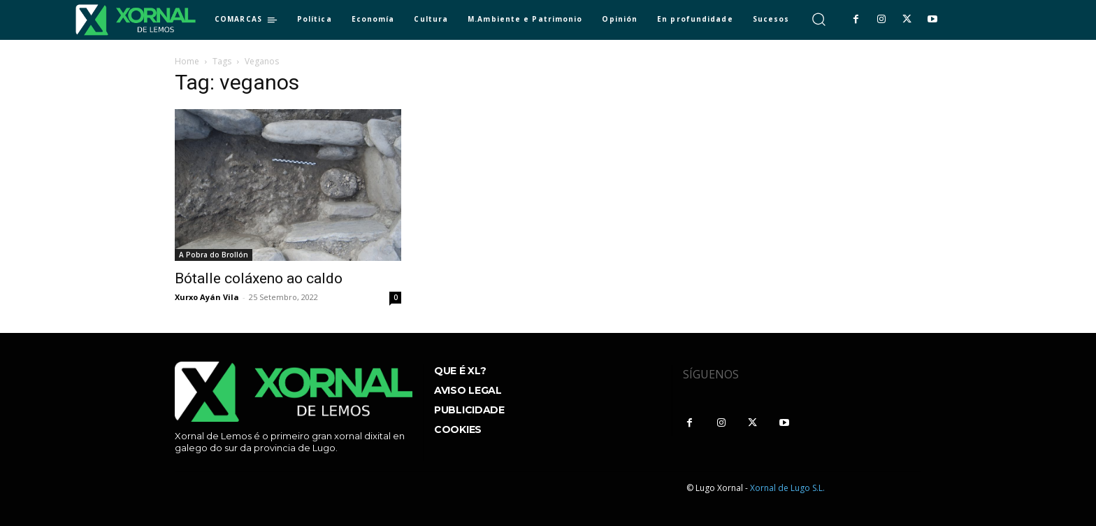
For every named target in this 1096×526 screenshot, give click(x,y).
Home (187, 61)
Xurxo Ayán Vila (207, 297)
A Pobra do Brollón (213, 255)
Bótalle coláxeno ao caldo (258, 278)
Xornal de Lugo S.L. (787, 488)
